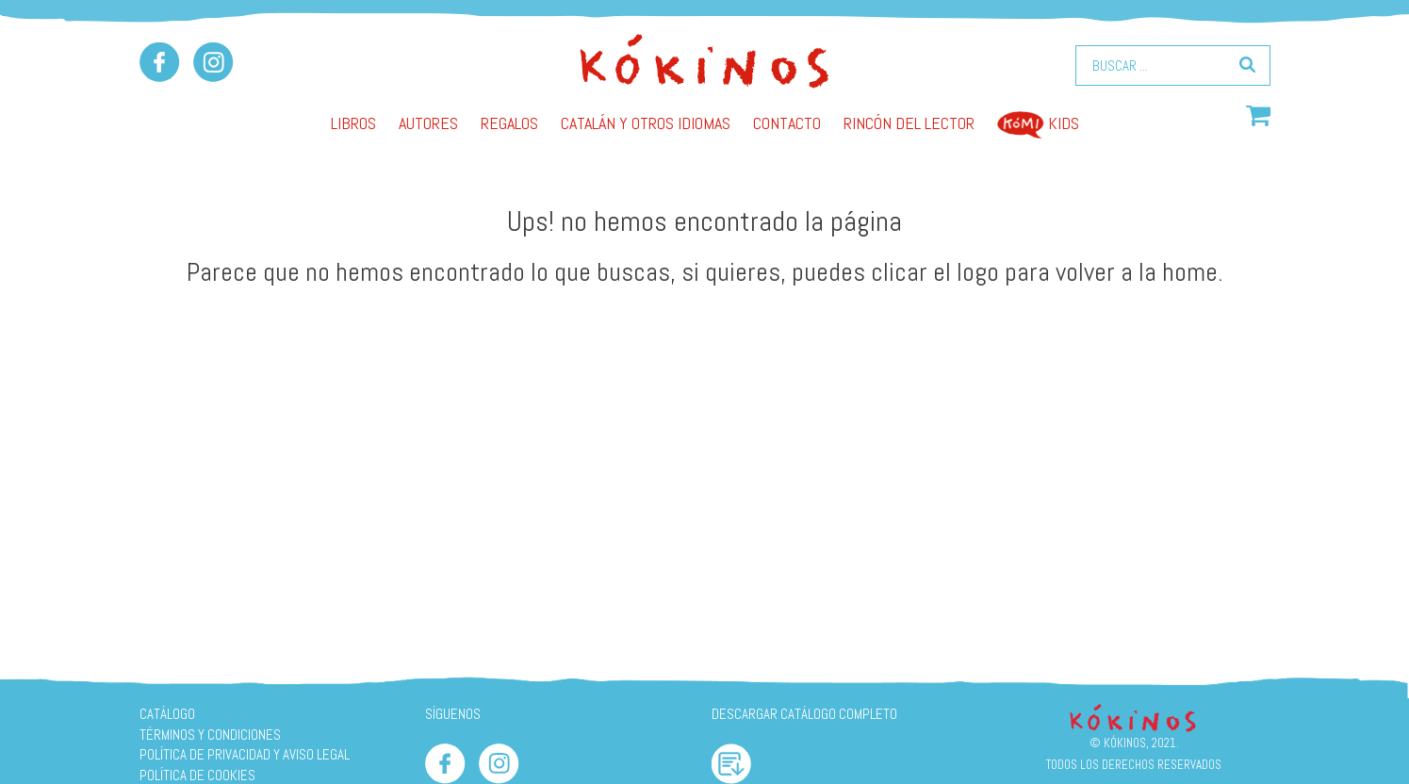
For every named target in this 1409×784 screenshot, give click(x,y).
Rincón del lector (909, 123)
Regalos (509, 123)
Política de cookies (197, 775)
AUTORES (428, 123)
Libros (353, 123)
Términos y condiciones (210, 734)
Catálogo (167, 714)
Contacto (787, 123)
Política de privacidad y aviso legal (244, 754)
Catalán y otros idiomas (645, 123)
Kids (1038, 123)
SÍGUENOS (453, 714)
